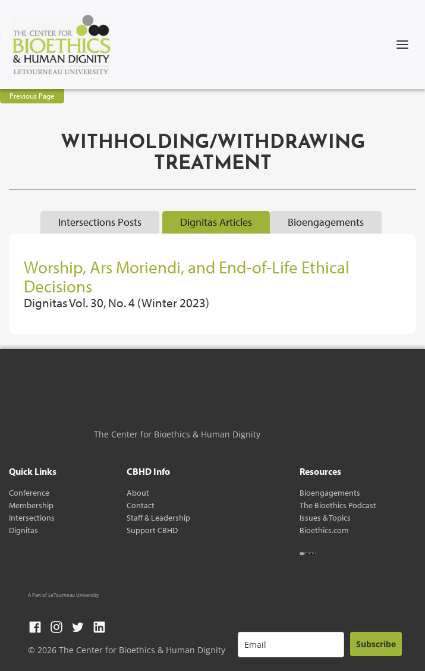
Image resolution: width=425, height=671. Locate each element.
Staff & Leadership (158, 518)
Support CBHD (152, 530)
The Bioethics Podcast (338, 505)
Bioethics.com (324, 530)
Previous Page (32, 95)
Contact (141, 505)
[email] (291, 644)
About (138, 493)
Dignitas (23, 530)
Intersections (32, 518)
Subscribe (376, 644)
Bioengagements (330, 493)
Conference (29, 493)
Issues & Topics (325, 518)
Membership (31, 505)
